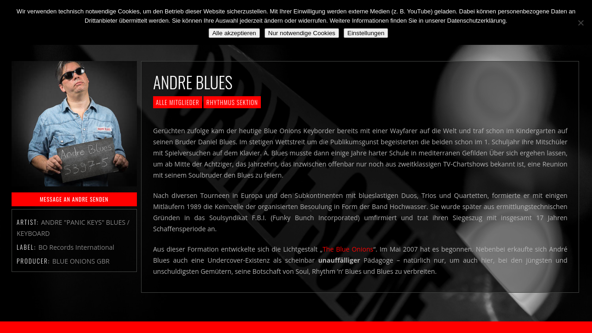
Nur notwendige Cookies (301, 33)
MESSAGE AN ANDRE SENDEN (74, 199)
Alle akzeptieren (234, 33)
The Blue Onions (347, 249)
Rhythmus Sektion (232, 102)
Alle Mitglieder (177, 102)
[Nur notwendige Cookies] (580, 22)
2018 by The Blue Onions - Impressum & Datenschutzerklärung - (296, 327)
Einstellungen (365, 33)
